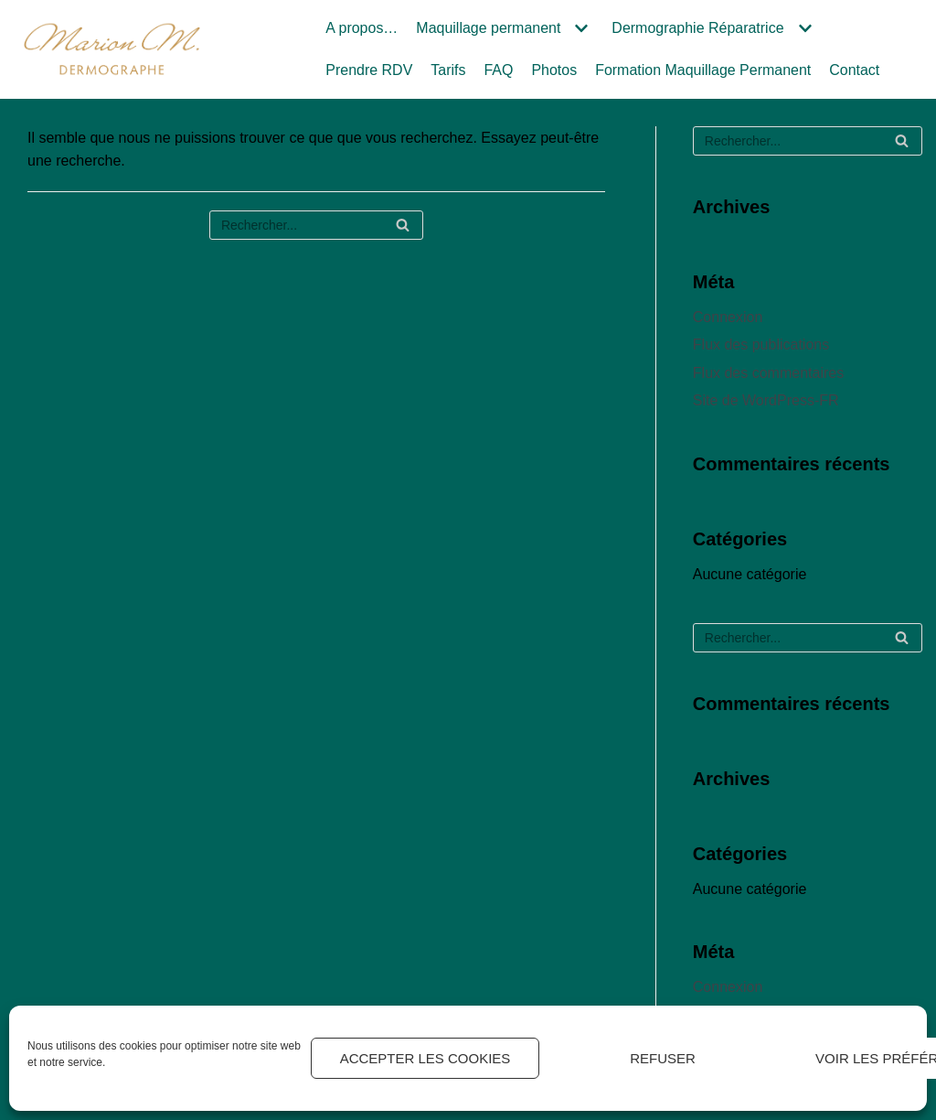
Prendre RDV (368, 70)
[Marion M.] (112, 49)
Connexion (728, 317)
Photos (555, 70)
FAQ (499, 70)
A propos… (361, 28)
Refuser (663, 1058)
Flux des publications (761, 344)
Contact (855, 70)
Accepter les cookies (425, 1058)
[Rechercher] (316, 225)
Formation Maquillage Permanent (704, 70)
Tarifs (448, 70)
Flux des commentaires (768, 373)
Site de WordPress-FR (766, 400)
